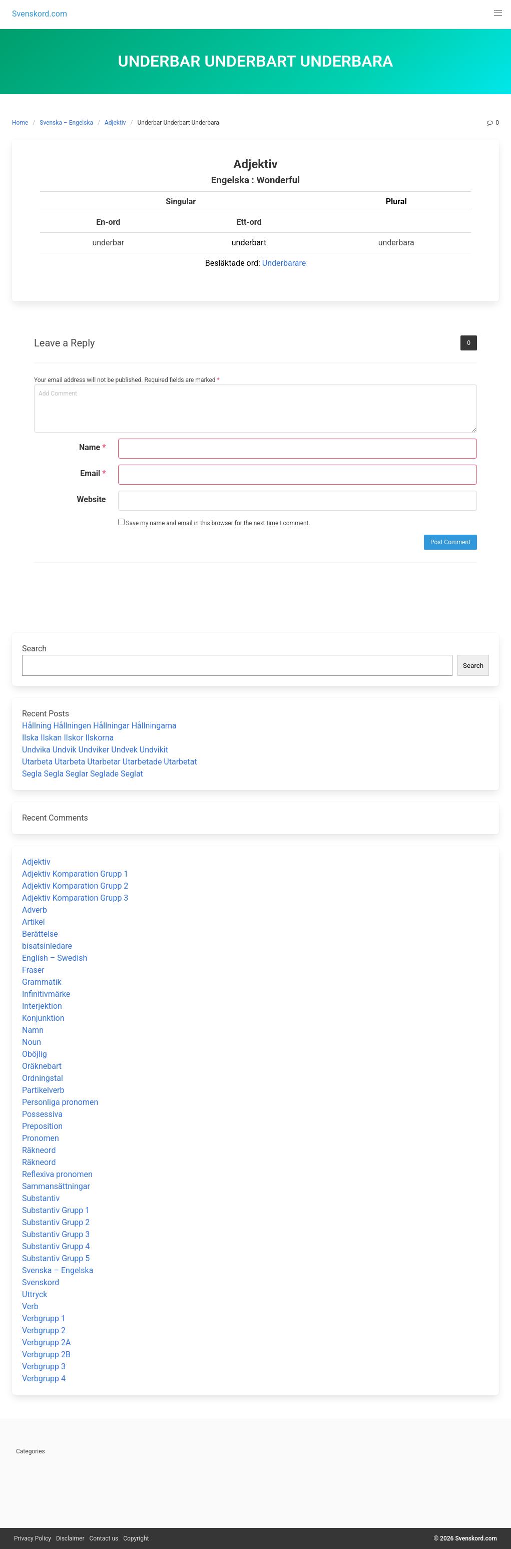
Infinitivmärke (46, 994)
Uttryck (34, 1294)
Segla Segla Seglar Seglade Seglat (82, 774)
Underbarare (284, 263)
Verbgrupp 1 (44, 1318)
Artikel (33, 922)
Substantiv (41, 1198)
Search (34, 648)
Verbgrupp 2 (44, 1330)
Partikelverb (43, 1090)
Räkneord (39, 1150)
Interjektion (42, 1006)
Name (92, 447)
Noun (31, 1042)
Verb (30, 1306)
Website (91, 499)
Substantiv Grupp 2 (56, 1222)
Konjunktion (43, 1018)
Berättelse (40, 934)
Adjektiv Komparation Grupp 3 (75, 898)
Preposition (42, 1126)
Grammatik (42, 982)
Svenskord (40, 1282)
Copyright (136, 1538)
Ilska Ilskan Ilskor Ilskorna (68, 737)
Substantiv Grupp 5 (56, 1258)
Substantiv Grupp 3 (56, 1234)
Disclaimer (70, 1538)
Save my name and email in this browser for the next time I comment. (214, 523)
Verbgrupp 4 (44, 1378)
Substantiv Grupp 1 (56, 1210)
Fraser (33, 970)
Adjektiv (115, 122)
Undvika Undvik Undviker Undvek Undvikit (95, 749)
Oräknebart (42, 1066)
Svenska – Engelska (66, 122)
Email (93, 473)
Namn (33, 1030)
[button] (498, 13)
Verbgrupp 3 (44, 1366)
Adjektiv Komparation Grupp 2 (75, 886)
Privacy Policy (32, 1538)
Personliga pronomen (60, 1102)
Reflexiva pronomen (57, 1174)
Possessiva (42, 1114)
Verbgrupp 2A (46, 1342)
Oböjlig (34, 1054)
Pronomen (40, 1138)
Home (20, 122)
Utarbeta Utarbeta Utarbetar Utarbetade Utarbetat (109, 761)
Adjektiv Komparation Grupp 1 (75, 874)
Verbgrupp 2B (46, 1354)
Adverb (34, 910)
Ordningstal (42, 1078)
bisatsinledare (47, 946)
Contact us (103, 1538)
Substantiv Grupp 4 (56, 1246)
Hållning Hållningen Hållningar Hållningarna (99, 725)
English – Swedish (54, 958)
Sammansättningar (56, 1186)
